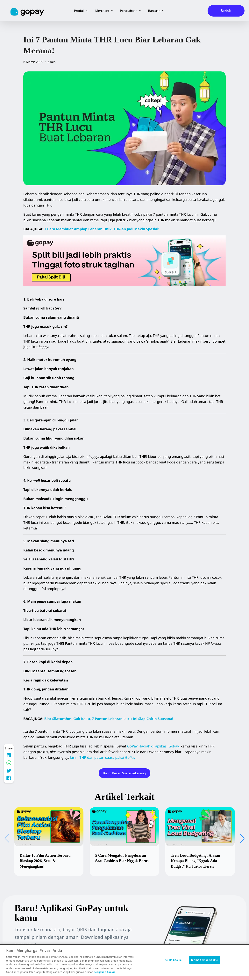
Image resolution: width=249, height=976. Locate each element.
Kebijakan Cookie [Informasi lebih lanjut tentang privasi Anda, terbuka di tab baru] (104, 972)
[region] (124, 960)
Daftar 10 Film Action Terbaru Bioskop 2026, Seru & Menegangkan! (45, 860)
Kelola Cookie (173, 959)
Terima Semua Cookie (204, 959)
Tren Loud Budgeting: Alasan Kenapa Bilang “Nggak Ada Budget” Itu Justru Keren (195, 860)
